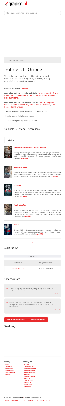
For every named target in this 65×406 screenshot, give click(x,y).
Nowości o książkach (30, 368)
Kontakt (7, 400)
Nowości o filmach (29, 370)
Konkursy (27, 374)
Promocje (27, 378)
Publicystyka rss (28, 366)
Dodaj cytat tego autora (38, 319)
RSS (48, 400)
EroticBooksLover (18, 269)
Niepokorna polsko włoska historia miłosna (30, 147)
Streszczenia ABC (10, 372)
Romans (24, 89)
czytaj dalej (24, 158)
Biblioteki (8, 374)
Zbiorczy (26, 365)
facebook (28, 400)
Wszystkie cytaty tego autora (16, 319)
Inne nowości (28, 384)
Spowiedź (49, 93)
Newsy (7, 365)
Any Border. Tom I (24, 95)
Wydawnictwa (9, 370)
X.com (40, 400)
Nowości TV (27, 382)
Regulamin (15, 400)
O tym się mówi (28, 380)
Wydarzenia (27, 386)
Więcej (57, 294)
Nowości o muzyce (29, 372)
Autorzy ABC (9, 366)
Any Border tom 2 (33, 105)
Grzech (41, 93)
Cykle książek (9, 368)
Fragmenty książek (29, 376)
